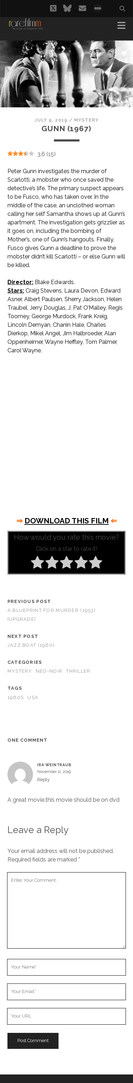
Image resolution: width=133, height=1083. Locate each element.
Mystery (86, 120)
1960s (15, 697)
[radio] (37, 563)
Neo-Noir (49, 671)
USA (32, 697)
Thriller (78, 671)
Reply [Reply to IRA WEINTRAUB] (43, 779)
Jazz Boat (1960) (31, 645)
